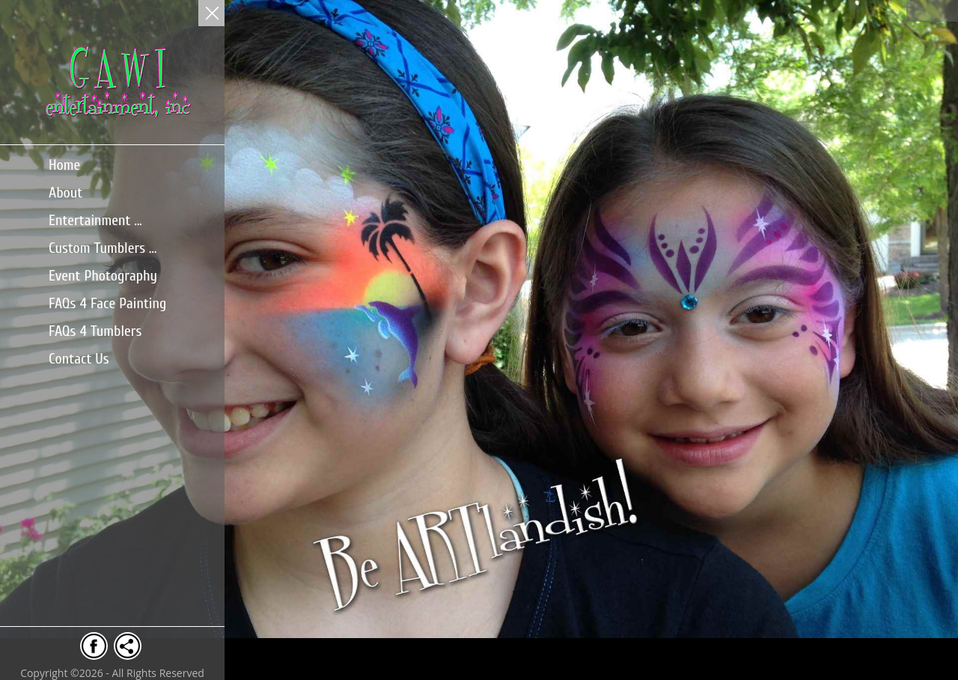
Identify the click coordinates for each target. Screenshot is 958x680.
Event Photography (103, 275)
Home (64, 165)
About (65, 192)
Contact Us (79, 358)
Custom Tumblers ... (102, 248)
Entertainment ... (95, 220)
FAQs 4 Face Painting (107, 303)
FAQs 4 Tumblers (95, 331)
